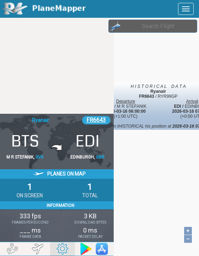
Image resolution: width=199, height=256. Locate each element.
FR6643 (96, 120)
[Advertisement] (57, 65)
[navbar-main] (186, 9)
